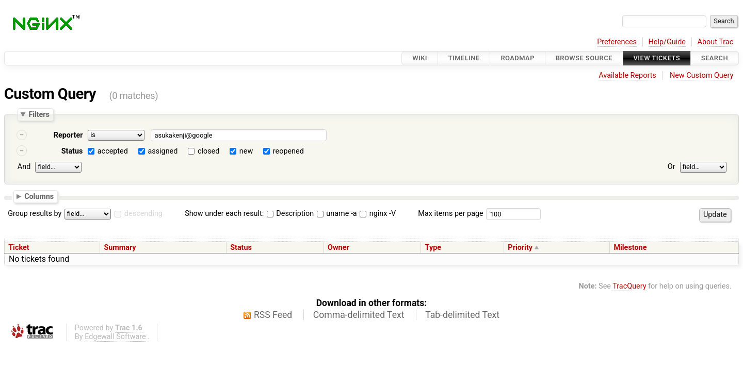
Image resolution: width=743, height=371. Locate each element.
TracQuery (629, 286)
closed (208, 151)
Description (290, 213)
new (246, 151)
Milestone (630, 247)
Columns (39, 196)
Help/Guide (667, 42)
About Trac (716, 42)
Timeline (464, 58)
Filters (38, 114)
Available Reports (627, 75)
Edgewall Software (115, 336)
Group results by (34, 213)
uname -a (337, 213)
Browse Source (584, 58)
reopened (288, 151)
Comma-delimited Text (359, 315)
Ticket (18, 247)
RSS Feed (273, 315)
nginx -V (378, 213)
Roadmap (517, 58)
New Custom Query (701, 75)
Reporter (68, 135)
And (24, 166)
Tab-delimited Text (462, 315)
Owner (338, 247)
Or (671, 166)
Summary (120, 247)
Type (433, 247)
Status (72, 151)
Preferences (617, 42)
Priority (520, 247)
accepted (113, 151)
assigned (162, 151)
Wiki (419, 58)
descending (143, 213)
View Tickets (657, 58)
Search (714, 58)
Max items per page (450, 213)
